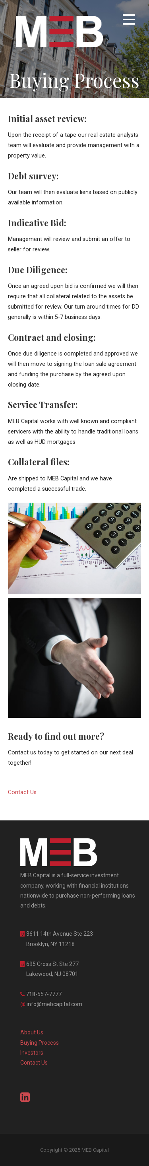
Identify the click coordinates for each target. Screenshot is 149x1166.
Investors (31, 1052)
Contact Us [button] (22, 792)
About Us (31, 1032)
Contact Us (34, 1062)
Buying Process (39, 1043)
